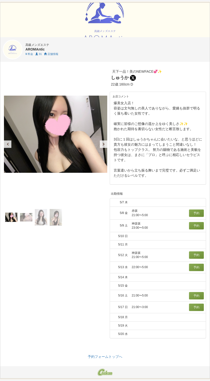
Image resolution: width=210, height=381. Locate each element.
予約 (196, 213)
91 (38, 53)
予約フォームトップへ (105, 357)
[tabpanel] (55, 134)
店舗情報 (51, 53)
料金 (29, 53)
